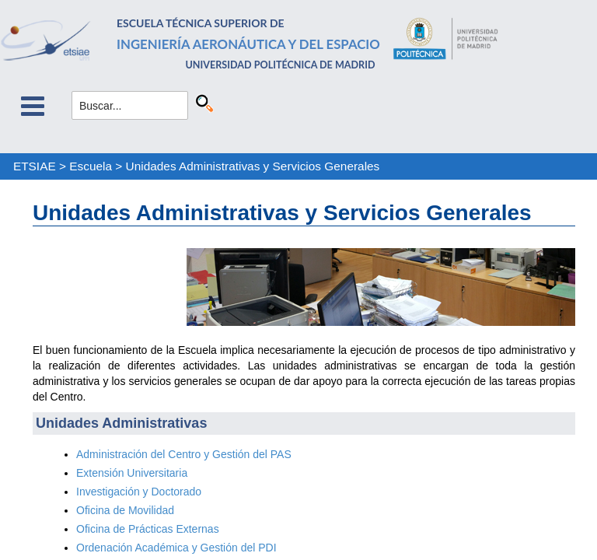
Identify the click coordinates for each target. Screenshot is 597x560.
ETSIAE (34, 166)
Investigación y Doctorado (138, 491)
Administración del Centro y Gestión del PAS (184, 454)
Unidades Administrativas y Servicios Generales (253, 166)
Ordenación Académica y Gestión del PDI (176, 547)
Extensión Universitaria (131, 473)
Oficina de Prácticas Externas (147, 529)
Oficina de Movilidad (125, 510)
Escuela (90, 166)
